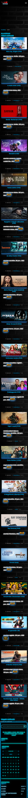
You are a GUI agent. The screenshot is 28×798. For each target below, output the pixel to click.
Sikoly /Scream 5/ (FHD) (14, 324)
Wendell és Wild (14, 153)
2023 (10, 754)
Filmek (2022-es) (18, 66)
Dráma (16, 577)
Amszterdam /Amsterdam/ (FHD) (14, 596)
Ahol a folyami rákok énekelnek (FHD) (14, 290)
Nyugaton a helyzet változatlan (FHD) (14, 222)
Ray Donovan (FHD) (14, 528)
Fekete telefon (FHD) (14, 187)
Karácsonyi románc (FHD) (14, 358)
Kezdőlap (3, 29)
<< (3, 751)
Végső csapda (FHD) (14, 426)
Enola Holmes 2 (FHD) (14, 460)
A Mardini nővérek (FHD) (14, 664)
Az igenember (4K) (14, 630)
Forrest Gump (14, 562)
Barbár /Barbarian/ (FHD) (14, 119)
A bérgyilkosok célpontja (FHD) (14, 494)
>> (18, 751)
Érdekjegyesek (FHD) (14, 392)
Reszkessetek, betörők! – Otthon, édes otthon (14, 699)
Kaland (16, 509)
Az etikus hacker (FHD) (14, 256)
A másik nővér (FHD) (14, 85)
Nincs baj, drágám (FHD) (14, 51)
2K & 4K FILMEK (16, 645)
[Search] (24, 726)
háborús (16, 441)
